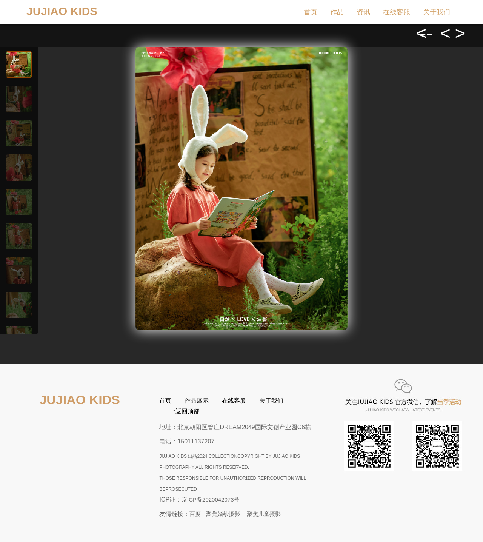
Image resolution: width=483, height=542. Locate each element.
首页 (310, 12)
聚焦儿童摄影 (264, 514)
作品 (337, 12)
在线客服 (396, 12)
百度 (195, 514)
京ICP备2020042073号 (210, 499)
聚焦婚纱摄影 (223, 514)
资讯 (363, 12)
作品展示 (197, 400)
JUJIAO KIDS (61, 11)
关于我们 (436, 12)
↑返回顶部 (186, 411)
